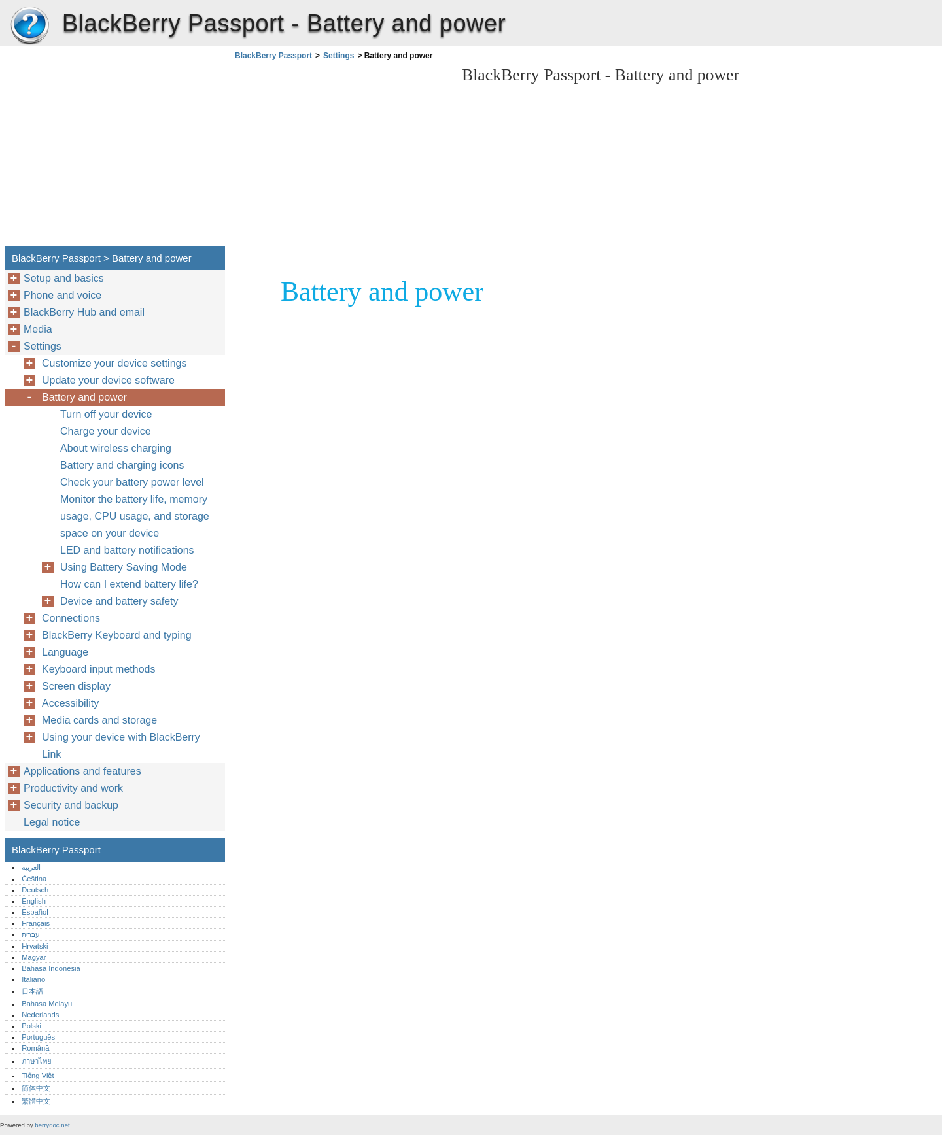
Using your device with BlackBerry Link (121, 746)
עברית (31, 934)
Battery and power (84, 397)
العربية (31, 867)
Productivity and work (73, 788)
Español (35, 912)
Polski (31, 1026)
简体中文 (36, 1088)
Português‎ (38, 1037)
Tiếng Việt (38, 1075)
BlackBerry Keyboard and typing (117, 635)
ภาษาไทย (37, 1061)
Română (35, 1048)
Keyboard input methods (98, 669)
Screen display (76, 686)
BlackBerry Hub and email (84, 312)
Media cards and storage (99, 720)
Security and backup (71, 805)
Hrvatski (35, 946)
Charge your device (105, 431)
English (34, 901)
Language (65, 652)
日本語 (32, 991)
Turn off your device (106, 414)
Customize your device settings (114, 363)
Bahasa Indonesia (51, 968)
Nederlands (40, 1015)
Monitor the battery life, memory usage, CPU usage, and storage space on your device (134, 516)
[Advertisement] (341, 156)
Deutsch (35, 890)
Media (38, 329)
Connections (71, 618)
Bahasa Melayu (47, 1004)
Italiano (33, 979)
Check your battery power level (132, 482)
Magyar (34, 957)
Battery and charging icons (122, 465)
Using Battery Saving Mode (123, 567)
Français (36, 923)
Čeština (34, 879)
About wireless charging (115, 448)
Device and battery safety (119, 601)
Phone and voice (62, 295)
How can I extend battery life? (129, 584)
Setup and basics (64, 278)
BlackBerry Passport (29, 26)
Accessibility (70, 703)
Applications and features (82, 771)
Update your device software (108, 380)
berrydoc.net (52, 1124)
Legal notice (52, 822)
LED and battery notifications (127, 550)
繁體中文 (36, 1101)
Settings (338, 55)
